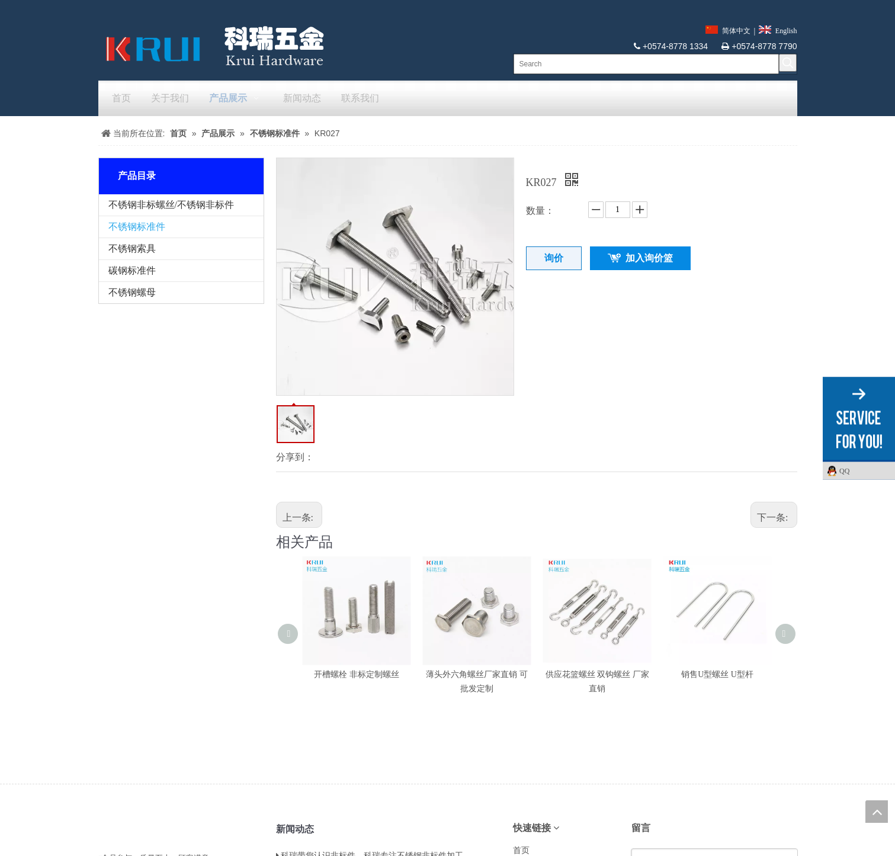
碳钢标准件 (132, 270)
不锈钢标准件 (136, 227)
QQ (864, 470)
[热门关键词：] (788, 63)
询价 (553, 258)
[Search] (646, 64)
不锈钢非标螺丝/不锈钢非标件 (171, 205)
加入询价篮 (649, 258)
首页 (521, 850)
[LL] (107, 827)
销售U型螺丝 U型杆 (717, 674)
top (876, 811)
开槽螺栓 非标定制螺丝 (356, 674)
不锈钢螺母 (132, 292)
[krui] (211, 46)
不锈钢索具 (132, 248)
